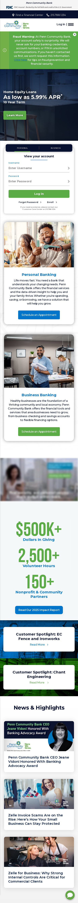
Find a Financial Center (29, 15)
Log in (61, 24)
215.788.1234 (58, 15)
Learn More (15, 115)
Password (14, 176)
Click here (20, 60)
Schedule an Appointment (39, 314)
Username (14, 163)
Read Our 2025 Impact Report (39, 610)
